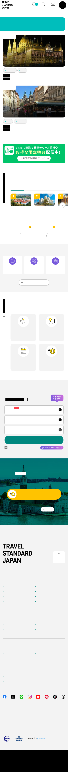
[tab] (31, 188)
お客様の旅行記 (44, 601)
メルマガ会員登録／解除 (49, 629)
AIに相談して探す (13, 591)
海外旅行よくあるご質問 (49, 625)
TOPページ (10, 586)
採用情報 (41, 653)
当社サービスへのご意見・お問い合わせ (24, 681)
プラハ (23, 71)
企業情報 (9, 653)
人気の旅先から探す (47, 591)
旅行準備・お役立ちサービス (19, 629)
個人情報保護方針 (23, 756)
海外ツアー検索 (44, 586)
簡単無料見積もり (13, 676)
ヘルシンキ (21, 121)
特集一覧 (41, 596)
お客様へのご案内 (13, 625)
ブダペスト (10, 71)
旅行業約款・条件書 (44, 756)
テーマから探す (12, 596)
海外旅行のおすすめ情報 (16, 601)
